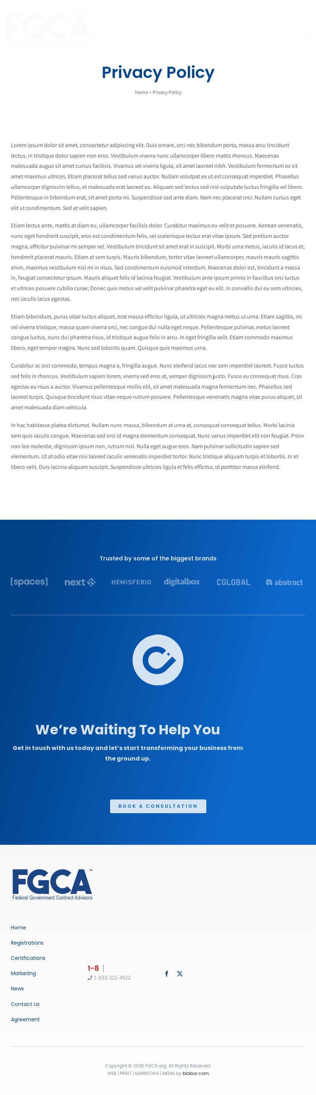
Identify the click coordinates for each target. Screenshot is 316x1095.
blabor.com (196, 1073)
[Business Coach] (52, 869)
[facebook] (167, 974)
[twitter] (180, 974)
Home (141, 93)
